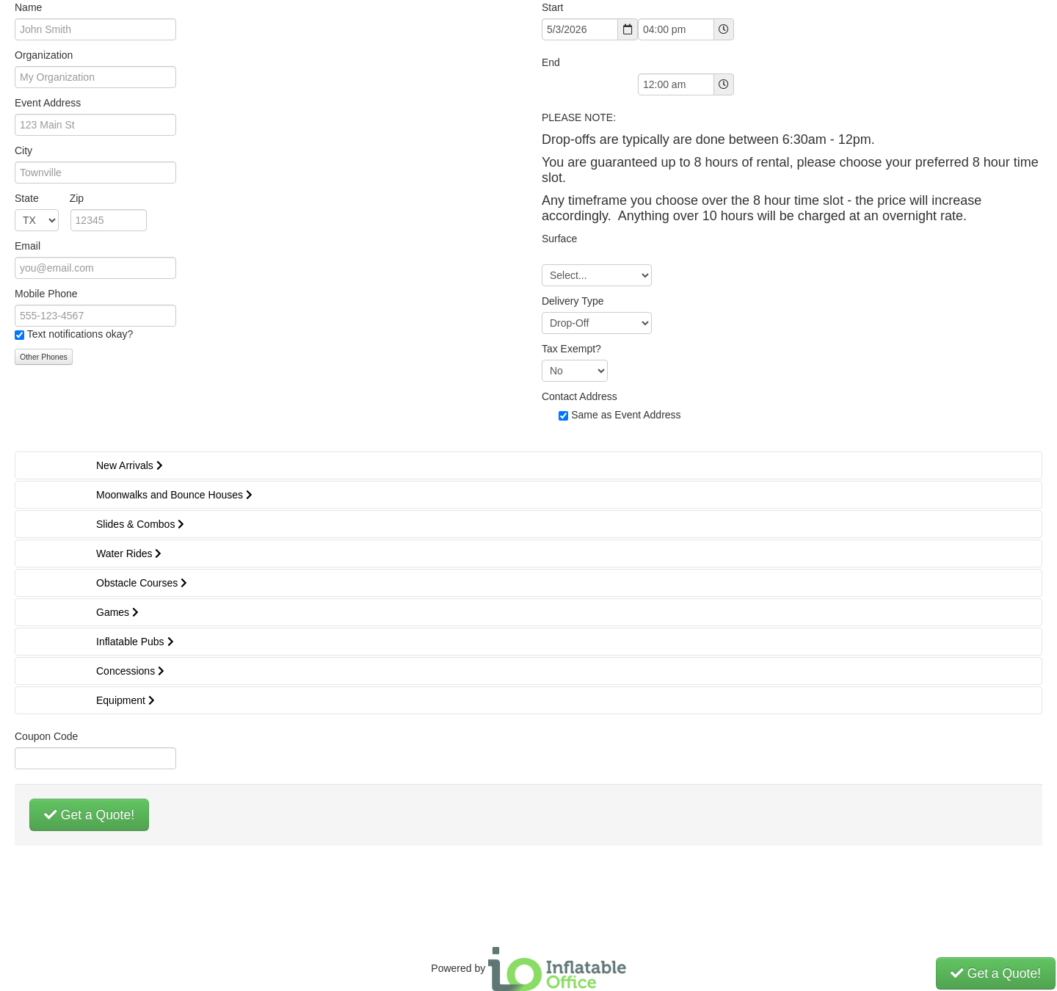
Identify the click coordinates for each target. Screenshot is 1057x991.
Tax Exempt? (571, 349)
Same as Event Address (625, 415)
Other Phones (44, 356)
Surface (559, 238)
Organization (44, 55)
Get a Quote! (89, 814)
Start (553, 7)
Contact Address (579, 396)
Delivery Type (573, 301)
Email (27, 246)
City (23, 150)
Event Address (48, 103)
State (49, 198)
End (551, 62)
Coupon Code (46, 736)
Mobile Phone (46, 294)
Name (28, 7)
